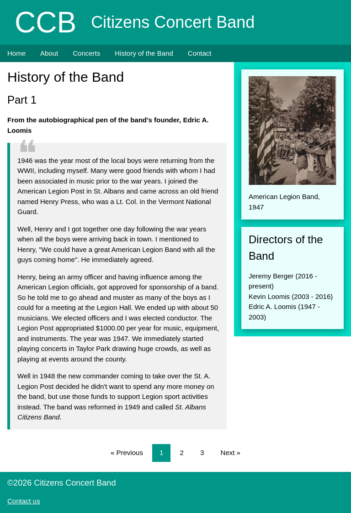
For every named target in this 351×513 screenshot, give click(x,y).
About (49, 53)
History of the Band (144, 53)
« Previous (127, 452)
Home (16, 53)
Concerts (86, 53)
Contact (200, 53)
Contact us (23, 501)
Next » (230, 452)
